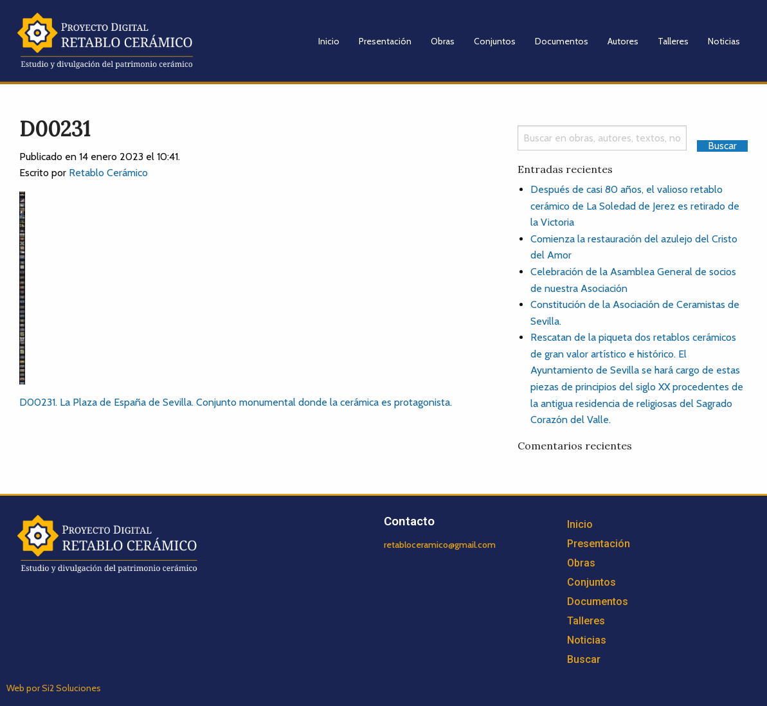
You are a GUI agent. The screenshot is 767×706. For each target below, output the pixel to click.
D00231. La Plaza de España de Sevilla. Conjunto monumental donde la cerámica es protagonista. (235, 402)
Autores (623, 41)
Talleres (673, 41)
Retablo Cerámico (108, 173)
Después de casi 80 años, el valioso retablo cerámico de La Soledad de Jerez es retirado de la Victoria (634, 205)
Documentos (561, 41)
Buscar (583, 659)
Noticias (724, 41)
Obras (443, 41)
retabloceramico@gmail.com (440, 544)
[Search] (602, 137)
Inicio (328, 41)
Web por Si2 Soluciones (53, 688)
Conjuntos (495, 41)
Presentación (385, 41)
